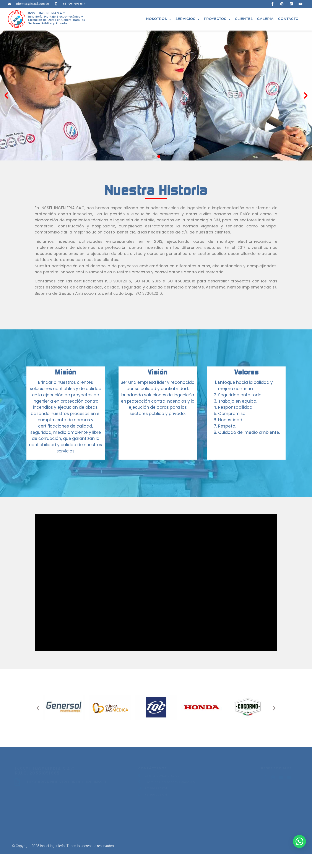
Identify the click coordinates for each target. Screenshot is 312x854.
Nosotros (158, 19)
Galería (265, 19)
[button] (6, 95)
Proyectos (217, 19)
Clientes (244, 19)
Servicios (188, 19)
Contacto (288, 19)
